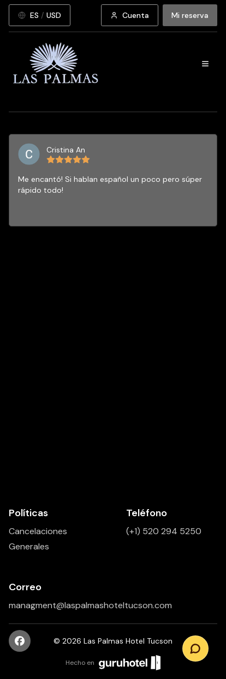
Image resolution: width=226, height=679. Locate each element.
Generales (29, 546)
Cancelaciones (38, 531)
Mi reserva (190, 15)
